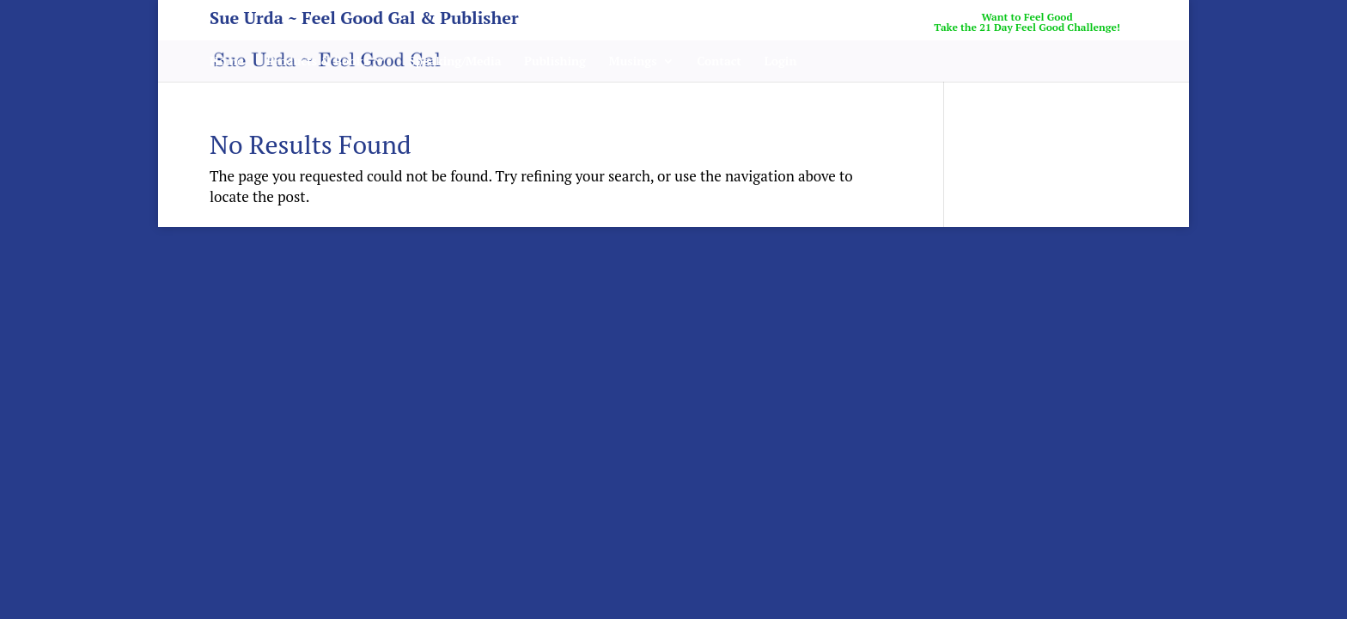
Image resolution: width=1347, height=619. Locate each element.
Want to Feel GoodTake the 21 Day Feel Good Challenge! (1027, 23)
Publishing (555, 62)
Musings (633, 62)
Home (227, 62)
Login (781, 62)
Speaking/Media (455, 62)
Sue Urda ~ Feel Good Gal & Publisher (364, 21)
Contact (719, 62)
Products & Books (317, 62)
